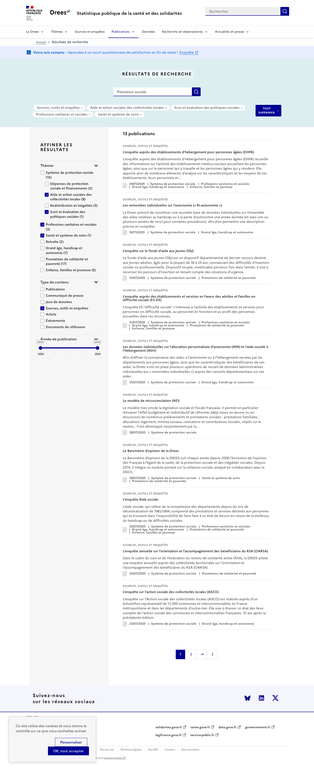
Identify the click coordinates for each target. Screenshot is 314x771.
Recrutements (190, 750)
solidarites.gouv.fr (168, 727)
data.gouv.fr (227, 727)
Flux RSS (153, 750)
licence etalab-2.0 (115, 758)
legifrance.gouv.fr (168, 735)
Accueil (41, 42)
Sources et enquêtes (90, 31)
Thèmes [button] (46, 165)
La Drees (32, 31)
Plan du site (107, 750)
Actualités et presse (229, 31)
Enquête (187, 52)
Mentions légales (131, 750)
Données (148, 31)
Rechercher (284, 11)
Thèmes (57, 31)
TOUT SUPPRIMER (266, 110)
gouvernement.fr (257, 727)
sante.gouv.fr (200, 727)
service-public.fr (202, 735)
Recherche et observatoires (182, 31)
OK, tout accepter (68, 751)
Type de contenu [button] (54, 282)
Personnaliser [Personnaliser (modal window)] (71, 742)
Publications (121, 31)
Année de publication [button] (58, 339)
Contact (170, 750)
